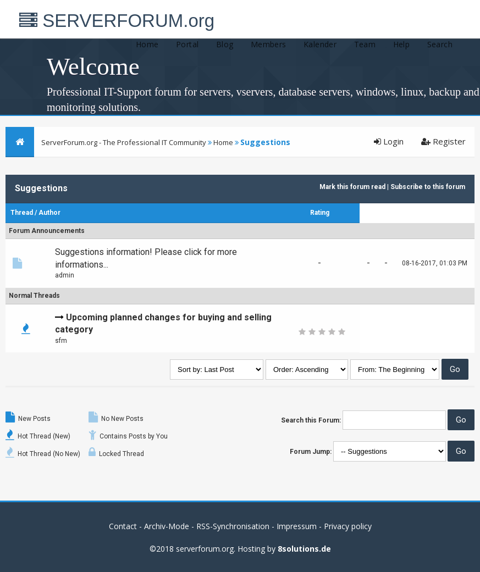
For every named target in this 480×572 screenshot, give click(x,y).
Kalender (320, 44)
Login (389, 141)
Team (365, 44)
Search (440, 44)
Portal (187, 44)
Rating (319, 212)
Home (147, 44)
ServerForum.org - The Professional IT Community (123, 142)
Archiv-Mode (166, 526)
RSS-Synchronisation (232, 526)
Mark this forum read (352, 187)
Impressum (297, 526)
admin (64, 275)
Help (401, 44)
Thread (21, 212)
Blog (225, 44)
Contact (123, 526)
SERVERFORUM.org (116, 20)
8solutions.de (304, 548)
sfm (61, 341)
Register (443, 141)
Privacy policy (348, 526)
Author (49, 212)
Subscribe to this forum (427, 187)
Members (268, 44)
